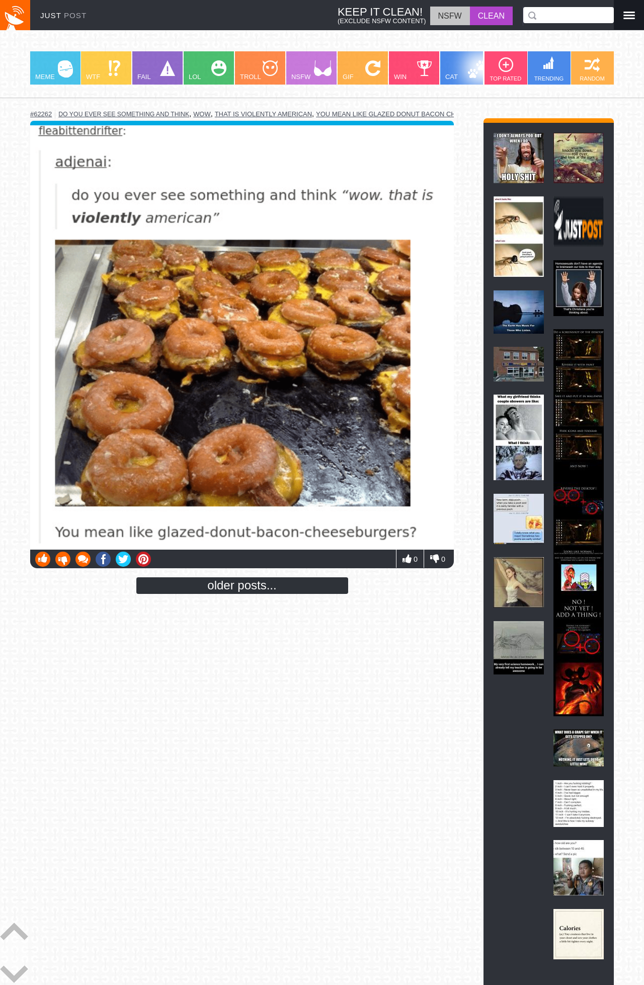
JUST (63, 15)
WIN (413, 70)
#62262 (41, 114)
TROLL (259, 70)
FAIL (156, 70)
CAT (466, 70)
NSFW (311, 70)
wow (202, 114)
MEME (54, 70)
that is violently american (263, 114)
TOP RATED (506, 69)
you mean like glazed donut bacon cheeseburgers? (412, 114)
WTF (103, 70)
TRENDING (549, 69)
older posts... (241, 585)
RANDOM (592, 69)
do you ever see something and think (123, 114)
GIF (361, 70)
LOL (207, 70)
